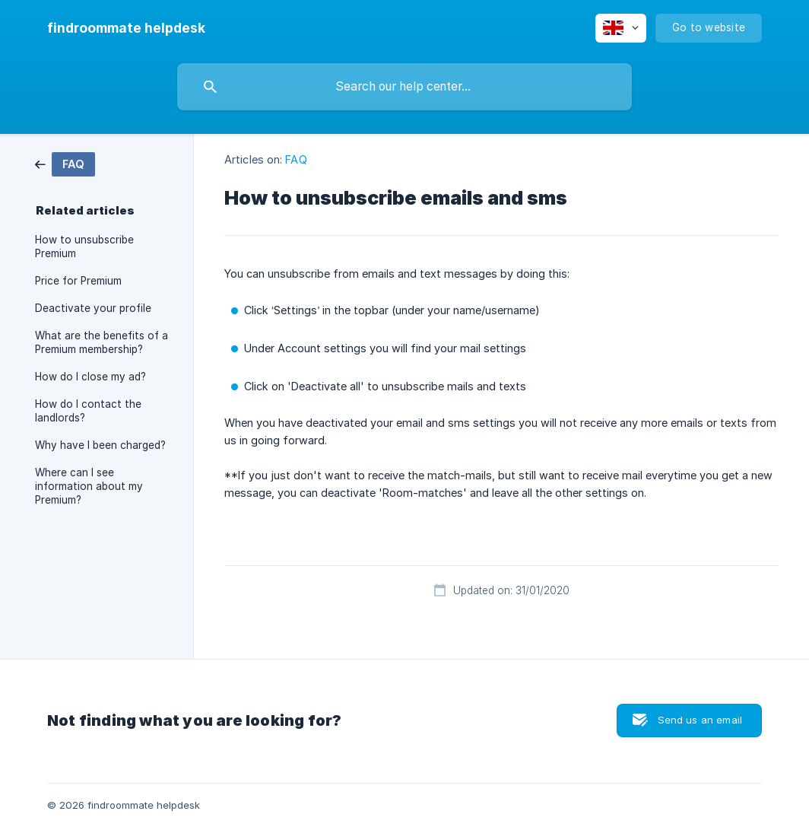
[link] (65, 163)
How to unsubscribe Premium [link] (84, 246)
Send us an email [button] (700, 720)
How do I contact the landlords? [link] (88, 411)
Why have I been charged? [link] (100, 445)
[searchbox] (404, 86)
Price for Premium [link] (78, 281)
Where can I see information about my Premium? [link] (89, 486)
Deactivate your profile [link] (93, 308)
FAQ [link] (295, 159)
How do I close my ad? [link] (90, 377)
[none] (126, 28)
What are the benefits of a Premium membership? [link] (101, 342)
